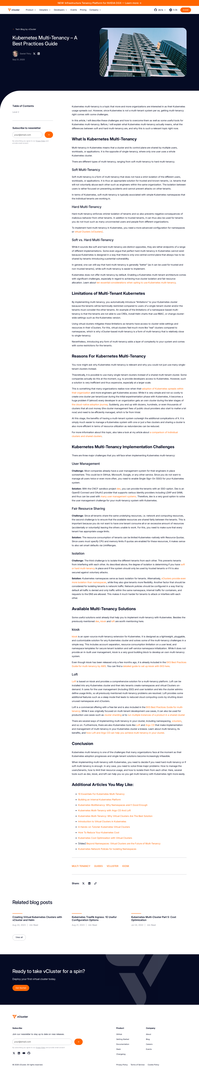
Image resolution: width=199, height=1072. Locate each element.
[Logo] (14, 9)
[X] (34, 53)
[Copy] (95, 883)
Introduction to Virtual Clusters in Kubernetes (102, 821)
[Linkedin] (38, 53)
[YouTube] (23, 1053)
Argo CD (150, 725)
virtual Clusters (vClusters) (89, 231)
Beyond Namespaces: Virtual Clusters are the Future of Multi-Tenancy (123, 843)
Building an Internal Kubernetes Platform (99, 799)
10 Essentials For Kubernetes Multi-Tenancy (101, 794)
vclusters (176, 721)
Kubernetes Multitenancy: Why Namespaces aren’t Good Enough (113, 805)
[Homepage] (20, 1017)
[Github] (28, 1053)
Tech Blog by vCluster (25, 29)
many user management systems (118, 496)
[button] (31, 9)
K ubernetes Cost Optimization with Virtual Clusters (105, 838)
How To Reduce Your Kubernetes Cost (98, 832)
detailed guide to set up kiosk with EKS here (146, 666)
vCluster (112, 866)
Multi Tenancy (81, 866)
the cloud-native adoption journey (90, 404)
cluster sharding (113, 715)
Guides (98, 866)
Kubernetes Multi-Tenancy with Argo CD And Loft (104, 810)
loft (113, 621)
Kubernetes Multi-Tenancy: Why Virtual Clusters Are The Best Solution (115, 816)
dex (119, 488)
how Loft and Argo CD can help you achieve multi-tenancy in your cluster (125, 732)
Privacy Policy (40, 141)
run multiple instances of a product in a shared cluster (156, 715)
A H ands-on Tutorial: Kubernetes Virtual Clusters (104, 827)
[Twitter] (13, 1053)
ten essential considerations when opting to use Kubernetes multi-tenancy (136, 282)
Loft (74, 681)
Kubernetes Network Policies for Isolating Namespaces (107, 849)
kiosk (103, 621)
